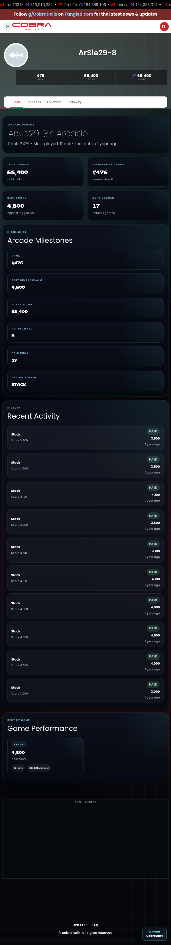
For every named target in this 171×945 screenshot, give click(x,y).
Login (163, 26)
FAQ (95, 925)
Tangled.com (79, 14)
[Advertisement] (85, 847)
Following (75, 102)
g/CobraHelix (42, 14)
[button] (7, 26)
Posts (16, 102)
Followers (54, 102)
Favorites (34, 102)
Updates (80, 925)
